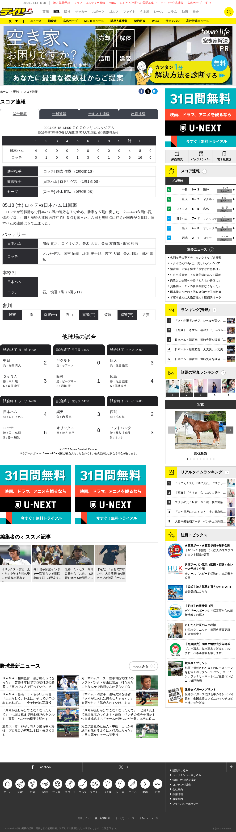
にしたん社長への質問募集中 (138, 2)
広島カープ (194, 2)
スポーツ (98, 11)
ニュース (36, 21)
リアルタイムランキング (201, 472)
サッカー (81, 11)
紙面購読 (177, 159)
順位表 (52, 21)
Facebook (45, 767)
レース (158, 11)
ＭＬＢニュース (94, 21)
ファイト (129, 11)
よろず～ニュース (148, 818)
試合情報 (20, 114)
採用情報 (178, 794)
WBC (112, 2)
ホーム (4, 91)
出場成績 (138, 114)
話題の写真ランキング (200, 372)
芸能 (45, 11)
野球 (56, 11)
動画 (185, 11)
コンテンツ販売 (182, 784)
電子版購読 (224, 159)
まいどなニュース (124, 818)
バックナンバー (201, 159)
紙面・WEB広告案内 (185, 779)
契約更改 (139, 21)
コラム (172, 11)
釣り (208, 2)
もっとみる (140, 666)
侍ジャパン (172, 21)
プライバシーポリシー (185, 803)
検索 (229, 12)
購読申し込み (180, 770)
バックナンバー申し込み (187, 775)
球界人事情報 (118, 21)
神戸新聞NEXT (103, 818)
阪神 (67, 11)
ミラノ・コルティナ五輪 (89, 2)
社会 (196, 11)
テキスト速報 (99, 114)
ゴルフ (113, 11)
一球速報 (59, 114)
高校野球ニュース (197, 21)
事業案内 (178, 799)
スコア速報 (190, 171)
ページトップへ (231, 767)
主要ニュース (197, 249)
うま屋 (144, 11)
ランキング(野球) (195, 310)
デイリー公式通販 (172, 2)
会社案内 (178, 789)
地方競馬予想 (61, 2)
